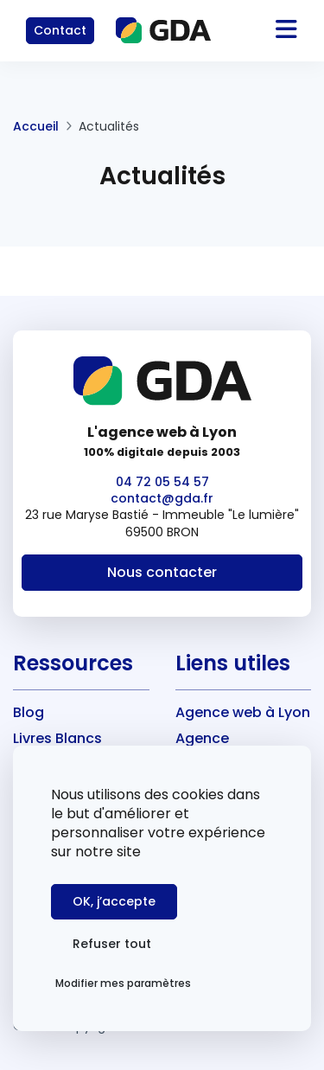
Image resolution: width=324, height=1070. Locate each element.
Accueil (36, 126)
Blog (28, 712)
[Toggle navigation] (265, 30)
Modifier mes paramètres (123, 983)
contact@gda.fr (162, 498)
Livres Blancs (57, 738)
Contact (60, 30)
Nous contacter (162, 572)
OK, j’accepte (114, 901)
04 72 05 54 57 (162, 481)
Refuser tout (112, 943)
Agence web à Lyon (242, 712)
